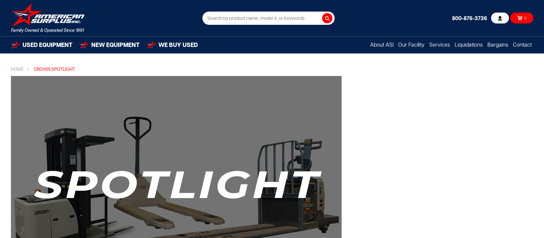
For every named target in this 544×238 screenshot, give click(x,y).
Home (17, 69)
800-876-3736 (469, 18)
